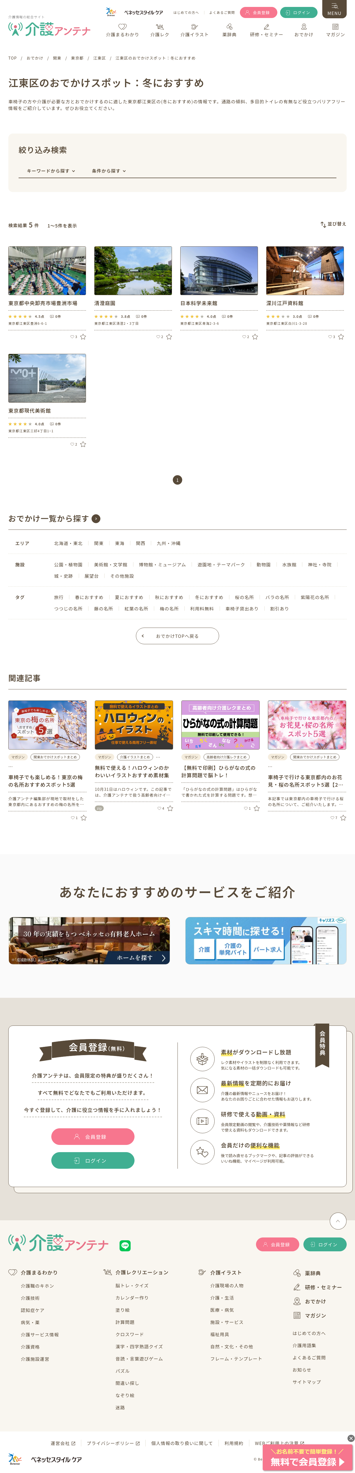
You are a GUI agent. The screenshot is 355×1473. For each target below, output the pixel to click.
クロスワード (130, 1334)
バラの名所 (277, 597)
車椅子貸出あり (242, 608)
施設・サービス (227, 1322)
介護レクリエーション (136, 1272)
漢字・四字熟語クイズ (139, 1346)
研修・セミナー (317, 1287)
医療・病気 (222, 1309)
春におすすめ (89, 597)
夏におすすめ (129, 597)
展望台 (92, 575)
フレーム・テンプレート (236, 1358)
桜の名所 (244, 597)
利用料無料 (202, 608)
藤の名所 (103, 608)
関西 (140, 543)
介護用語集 (304, 1345)
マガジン (309, 1315)
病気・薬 (30, 1322)
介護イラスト (220, 1272)
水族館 (289, 564)
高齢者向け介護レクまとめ (227, 757)
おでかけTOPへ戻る (177, 636)
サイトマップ (307, 1382)
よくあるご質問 (222, 12)
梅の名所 (169, 608)
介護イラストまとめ (135, 757)
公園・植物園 (68, 564)
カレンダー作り (132, 1297)
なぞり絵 (125, 1395)
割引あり (279, 608)
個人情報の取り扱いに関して (182, 1443)
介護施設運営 (35, 1359)
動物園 (264, 564)
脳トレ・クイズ (132, 1285)
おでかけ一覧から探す (48, 518)
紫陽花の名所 (315, 597)
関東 (98, 543)
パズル (123, 1370)
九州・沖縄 (169, 543)
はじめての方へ (186, 12)
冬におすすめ (209, 597)
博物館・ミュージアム (162, 564)
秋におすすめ (169, 597)
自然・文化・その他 (231, 1346)
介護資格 (30, 1346)
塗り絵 (123, 1309)
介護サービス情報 (40, 1334)
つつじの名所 (68, 608)
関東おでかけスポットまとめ (55, 757)
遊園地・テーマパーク (221, 564)
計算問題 (125, 1322)
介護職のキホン (37, 1285)
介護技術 (30, 1298)
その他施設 (122, 575)
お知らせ (302, 1369)
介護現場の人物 (227, 1285)
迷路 (120, 1407)
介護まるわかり (33, 1272)
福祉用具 (219, 1334)
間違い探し (128, 1383)
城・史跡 (63, 575)
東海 (120, 543)
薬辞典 (307, 1273)
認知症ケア (33, 1310)
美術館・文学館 (110, 564)
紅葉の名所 (136, 608)
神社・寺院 (320, 564)
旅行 (59, 597)
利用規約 (234, 1443)
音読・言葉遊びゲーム (139, 1358)
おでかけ (309, 1301)
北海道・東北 (68, 543)
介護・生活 (222, 1297)
